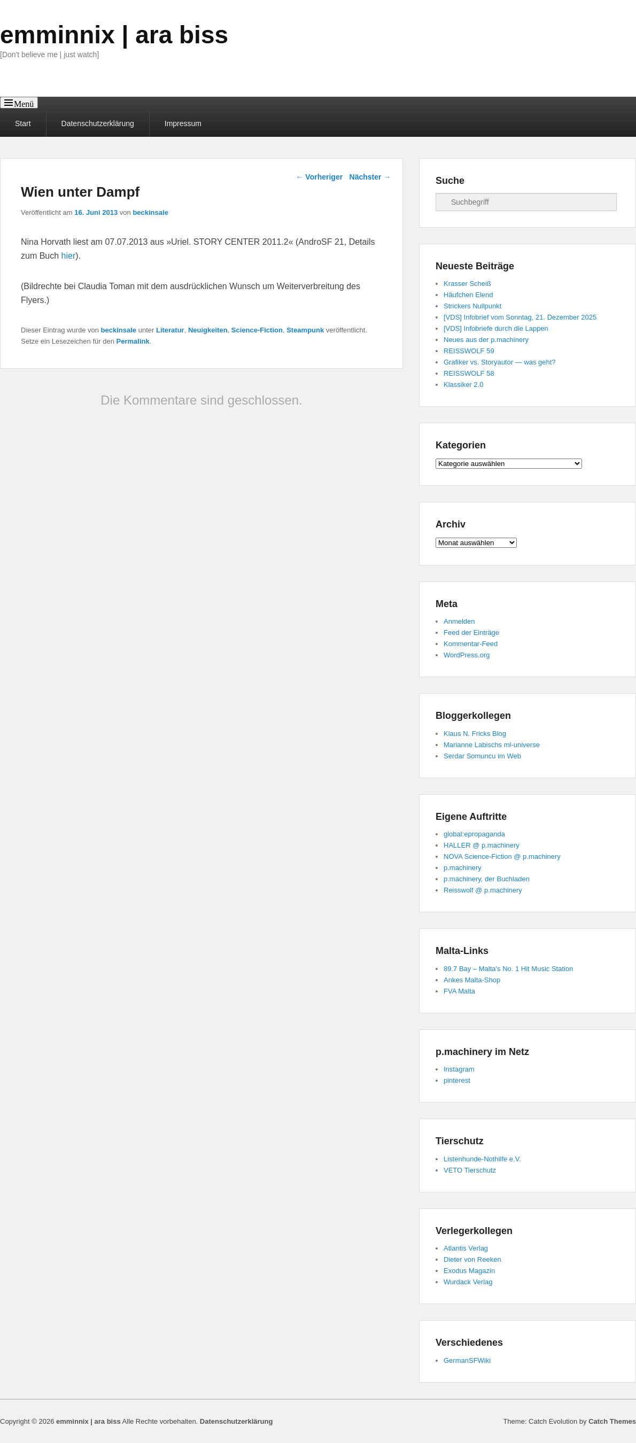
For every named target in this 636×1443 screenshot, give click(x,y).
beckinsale (150, 212)
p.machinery (463, 868)
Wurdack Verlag (468, 1282)
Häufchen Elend (468, 295)
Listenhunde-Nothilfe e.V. (482, 1159)
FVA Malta (459, 991)
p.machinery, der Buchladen (487, 879)
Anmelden (459, 621)
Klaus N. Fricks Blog (475, 734)
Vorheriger (319, 177)
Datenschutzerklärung (97, 123)
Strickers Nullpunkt (472, 306)
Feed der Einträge (471, 633)
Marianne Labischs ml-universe (492, 745)
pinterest (457, 1080)
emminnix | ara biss (114, 35)
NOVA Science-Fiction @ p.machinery (502, 856)
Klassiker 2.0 (463, 385)
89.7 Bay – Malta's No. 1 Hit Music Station (508, 969)
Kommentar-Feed (471, 644)
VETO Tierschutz (470, 1170)
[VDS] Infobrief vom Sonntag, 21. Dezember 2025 (520, 317)
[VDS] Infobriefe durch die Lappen (496, 328)
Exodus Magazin (469, 1271)
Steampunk (305, 330)
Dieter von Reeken (472, 1259)
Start (23, 123)
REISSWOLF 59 (469, 351)
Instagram (459, 1069)
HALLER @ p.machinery (481, 845)
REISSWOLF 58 (469, 373)
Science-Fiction (257, 330)
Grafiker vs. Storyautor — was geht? (500, 362)
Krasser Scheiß (467, 284)
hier (68, 255)
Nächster (370, 177)
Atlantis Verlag (466, 1248)
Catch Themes (612, 1421)
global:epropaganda (474, 834)
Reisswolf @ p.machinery (483, 890)
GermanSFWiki (467, 1360)
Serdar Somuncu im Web (482, 756)
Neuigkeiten (208, 330)
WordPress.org (467, 655)
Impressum (183, 123)
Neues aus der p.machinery (486, 340)
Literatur (170, 330)
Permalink (133, 341)
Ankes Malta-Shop (472, 980)
